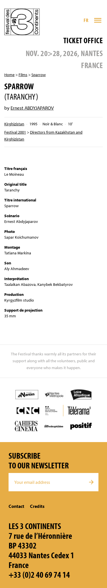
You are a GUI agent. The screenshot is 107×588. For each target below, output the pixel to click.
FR (86, 20)
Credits (37, 506)
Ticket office (83, 40)
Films (23, 74)
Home (9, 74)
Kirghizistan (14, 123)
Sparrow (38, 74)
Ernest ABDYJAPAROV (32, 108)
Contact (16, 506)
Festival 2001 (15, 132)
